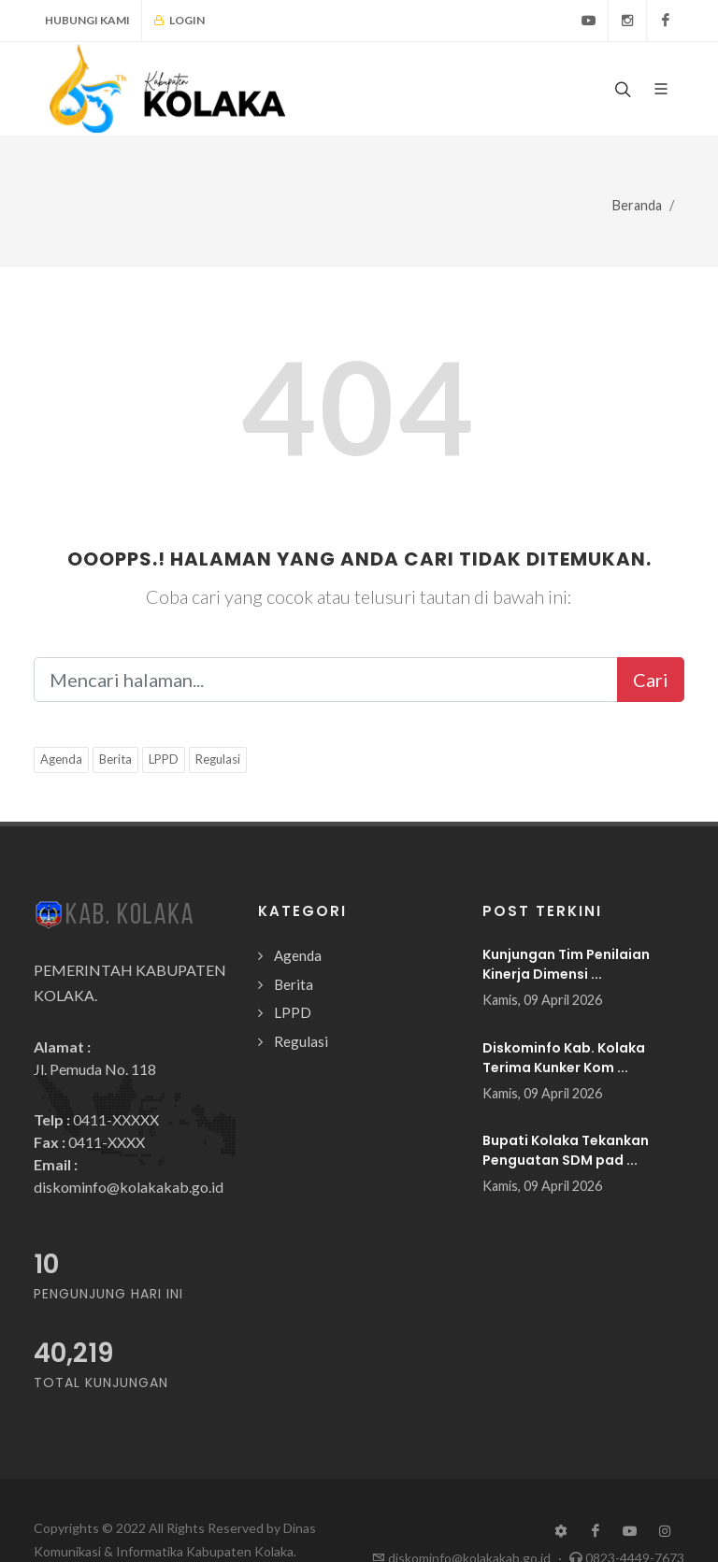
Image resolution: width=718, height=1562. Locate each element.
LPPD (164, 759)
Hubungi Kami (87, 20)
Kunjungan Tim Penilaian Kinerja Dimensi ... (566, 964)
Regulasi (217, 759)
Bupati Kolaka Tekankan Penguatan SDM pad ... (565, 1150)
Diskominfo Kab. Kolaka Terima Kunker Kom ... (563, 1058)
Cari (650, 679)
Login (179, 20)
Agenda (61, 759)
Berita (115, 759)
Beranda (637, 205)
